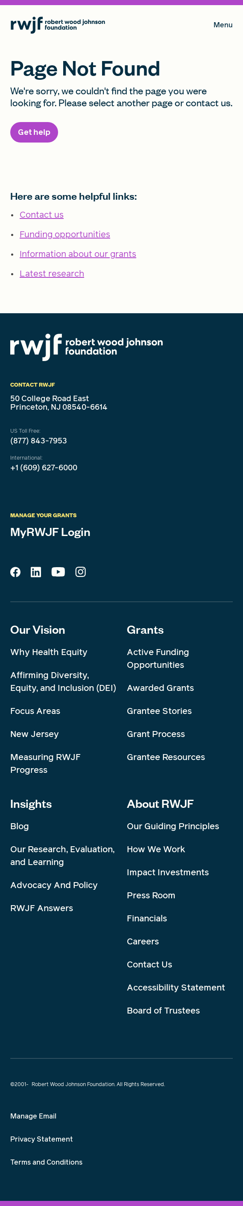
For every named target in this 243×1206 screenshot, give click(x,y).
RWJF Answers (41, 908)
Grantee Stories (159, 711)
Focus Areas (35, 711)
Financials (147, 918)
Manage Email (33, 1116)
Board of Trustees (163, 1011)
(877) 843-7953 (38, 441)
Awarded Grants (160, 688)
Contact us (42, 215)
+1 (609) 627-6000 (43, 467)
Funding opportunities (65, 234)
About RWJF (160, 803)
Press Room (151, 895)
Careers (143, 941)
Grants (145, 629)
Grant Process (156, 734)
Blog (19, 826)
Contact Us (149, 964)
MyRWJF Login (50, 531)
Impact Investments (168, 872)
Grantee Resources (166, 757)
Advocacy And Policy (54, 885)
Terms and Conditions (46, 1162)
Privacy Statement (41, 1139)
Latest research (52, 274)
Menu (223, 26)
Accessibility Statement (176, 987)
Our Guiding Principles (173, 826)
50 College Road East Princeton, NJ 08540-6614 (59, 402)
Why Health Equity (49, 652)
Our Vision (37, 629)
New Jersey (34, 734)
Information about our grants (78, 254)
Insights (31, 803)
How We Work (156, 849)
